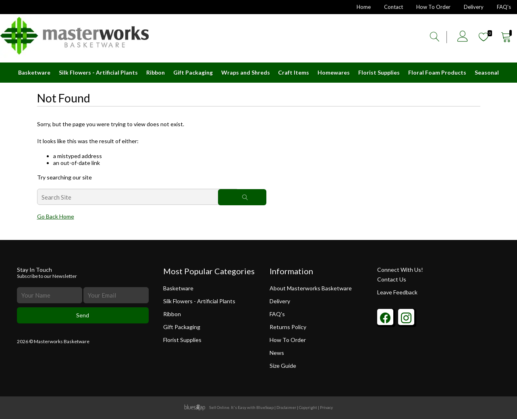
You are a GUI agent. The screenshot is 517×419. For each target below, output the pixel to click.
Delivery (474, 7)
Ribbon (155, 72)
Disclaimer (286, 407)
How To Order (433, 7)
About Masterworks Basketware (311, 288)
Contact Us (391, 279)
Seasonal (487, 72)
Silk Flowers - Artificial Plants (98, 72)
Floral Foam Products (437, 72)
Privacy (326, 407)
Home (364, 7)
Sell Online (219, 407)
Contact (393, 7)
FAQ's (504, 7)
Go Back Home (55, 216)
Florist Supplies (379, 72)
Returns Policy (288, 326)
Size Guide (286, 366)
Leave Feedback (397, 292)
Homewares (334, 72)
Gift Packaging (193, 72)
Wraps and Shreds (245, 72)
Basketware (34, 72)
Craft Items (293, 72)
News (277, 352)
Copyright (308, 407)
